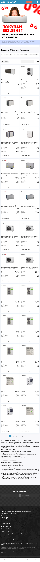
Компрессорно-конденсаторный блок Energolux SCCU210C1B (29, 174)
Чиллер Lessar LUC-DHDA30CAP (29, 389)
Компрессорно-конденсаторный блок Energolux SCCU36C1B (9, 268)
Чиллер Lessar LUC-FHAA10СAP (9, 329)
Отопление (24, 534)
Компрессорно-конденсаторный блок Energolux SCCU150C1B (29, 143)
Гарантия (3, 540)
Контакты (20, 540)
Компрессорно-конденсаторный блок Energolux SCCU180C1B (9, 174)
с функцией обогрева (20, 54)
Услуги (9, 537)
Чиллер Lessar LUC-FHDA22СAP (29, 359)
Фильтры (5, 61)
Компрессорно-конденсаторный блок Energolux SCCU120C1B (9, 143)
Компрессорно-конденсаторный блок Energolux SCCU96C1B (29, 111)
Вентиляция (15, 534)
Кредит (9, 540)
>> (29, 436)
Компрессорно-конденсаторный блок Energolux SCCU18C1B (9, 237)
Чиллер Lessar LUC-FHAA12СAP (29, 329)
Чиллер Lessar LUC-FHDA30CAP (9, 419)
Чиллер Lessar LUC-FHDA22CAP (9, 389)
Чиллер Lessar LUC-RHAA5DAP (9, 299)
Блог (14, 540)
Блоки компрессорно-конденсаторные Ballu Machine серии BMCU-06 (9, 81)
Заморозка (33, 534)
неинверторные (6, 54)
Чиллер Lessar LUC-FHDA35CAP (29, 419)
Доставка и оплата (26, 537)
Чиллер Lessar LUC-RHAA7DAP (28, 299)
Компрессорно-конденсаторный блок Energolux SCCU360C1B (29, 205)
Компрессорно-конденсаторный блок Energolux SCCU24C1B (29, 237)
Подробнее (21, 548)
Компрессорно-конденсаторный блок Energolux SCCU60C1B (29, 80)
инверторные (33, 54)
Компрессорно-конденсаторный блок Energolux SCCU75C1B (9, 111)
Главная (3, 537)
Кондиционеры (5, 534)
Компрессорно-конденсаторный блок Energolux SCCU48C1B (29, 268)
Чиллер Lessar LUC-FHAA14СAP (9, 359)
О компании (15, 537)
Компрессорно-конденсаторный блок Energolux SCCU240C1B (9, 205)
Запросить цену (6, 93)
